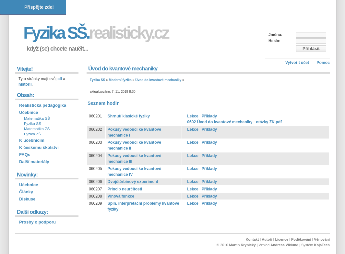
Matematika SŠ (37, 118)
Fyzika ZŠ (32, 134)
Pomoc (323, 62)
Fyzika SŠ (97, 80)
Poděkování (301, 239)
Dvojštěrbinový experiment (133, 181)
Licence (281, 239)
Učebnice (28, 112)
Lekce (192, 116)
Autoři (267, 239)
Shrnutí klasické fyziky (129, 116)
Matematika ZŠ (37, 129)
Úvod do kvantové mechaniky (158, 80)
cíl (59, 79)
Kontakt (252, 239)
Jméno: (275, 34)
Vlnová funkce (121, 196)
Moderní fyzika (120, 80)
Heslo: (274, 41)
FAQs (24, 154)
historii (25, 84)
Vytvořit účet (297, 62)
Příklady (209, 116)
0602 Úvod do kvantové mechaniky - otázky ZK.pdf (234, 122)
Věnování (322, 239)
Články (26, 191)
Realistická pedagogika (42, 105)
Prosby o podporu (37, 222)
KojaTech (322, 245)
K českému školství (39, 147)
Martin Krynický (242, 245)
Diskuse (27, 199)
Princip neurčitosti (125, 189)
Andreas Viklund (284, 245)
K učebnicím (31, 140)
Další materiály (34, 161)
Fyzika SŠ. (95, 33)
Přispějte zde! (39, 7)
